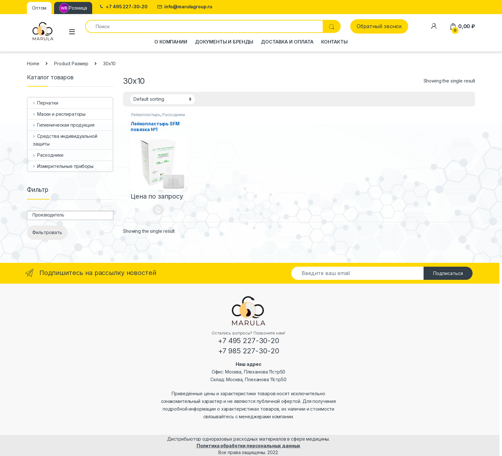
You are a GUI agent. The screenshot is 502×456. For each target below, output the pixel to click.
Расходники (173, 114)
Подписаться (448, 273)
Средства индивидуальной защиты (65, 139)
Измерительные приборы (63, 166)
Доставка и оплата (287, 41)
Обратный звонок (379, 26)
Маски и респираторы (59, 114)
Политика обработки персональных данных (249, 445)
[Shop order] (162, 99)
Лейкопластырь (145, 114)
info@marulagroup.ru (184, 7)
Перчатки (45, 103)
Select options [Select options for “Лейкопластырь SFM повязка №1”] (158, 209)
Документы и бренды (224, 41)
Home (33, 63)
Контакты (334, 41)
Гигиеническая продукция (63, 125)
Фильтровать (47, 232)
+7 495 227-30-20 (123, 7)
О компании (170, 41)
